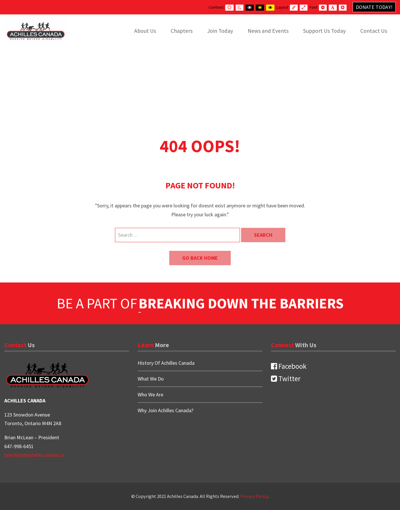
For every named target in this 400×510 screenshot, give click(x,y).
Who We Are (150, 394)
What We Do (151, 378)
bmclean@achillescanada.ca (34, 455)
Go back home (200, 258)
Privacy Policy (254, 496)
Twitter (286, 378)
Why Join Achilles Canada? (165, 410)
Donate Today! (374, 7)
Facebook (288, 366)
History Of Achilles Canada (166, 363)
